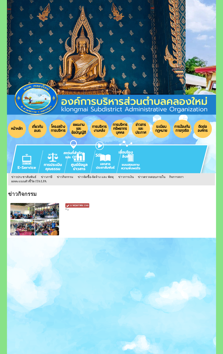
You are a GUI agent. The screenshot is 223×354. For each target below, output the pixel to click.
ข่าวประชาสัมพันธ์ (23, 177)
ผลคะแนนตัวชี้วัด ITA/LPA (29, 181)
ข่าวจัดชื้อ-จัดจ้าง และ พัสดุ (96, 177)
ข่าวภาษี (46, 177)
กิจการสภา (176, 177)
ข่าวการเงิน (126, 177)
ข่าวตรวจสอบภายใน (152, 177)
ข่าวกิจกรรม (65, 177)
